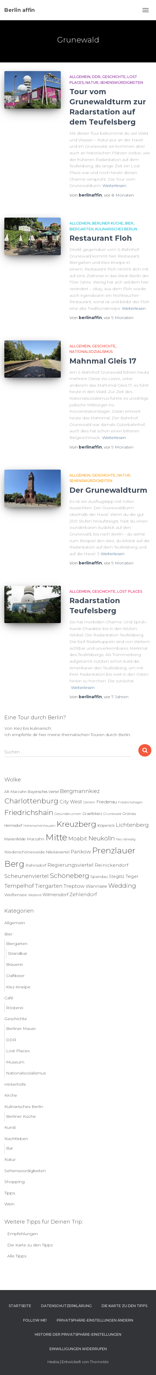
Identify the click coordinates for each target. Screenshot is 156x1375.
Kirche (10, 1095)
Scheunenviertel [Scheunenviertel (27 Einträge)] (26, 876)
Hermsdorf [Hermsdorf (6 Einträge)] (13, 825)
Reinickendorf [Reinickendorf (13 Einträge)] (111, 865)
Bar (9, 1148)
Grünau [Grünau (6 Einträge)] (129, 813)
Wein (9, 1204)
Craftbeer (15, 975)
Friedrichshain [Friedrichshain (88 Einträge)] (28, 812)
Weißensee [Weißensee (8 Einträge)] (15, 894)
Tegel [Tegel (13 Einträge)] (132, 876)
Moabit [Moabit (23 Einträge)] (77, 838)
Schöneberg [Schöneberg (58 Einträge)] (69, 876)
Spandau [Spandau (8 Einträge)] (99, 876)
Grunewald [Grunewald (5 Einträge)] (112, 814)
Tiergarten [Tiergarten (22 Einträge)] (49, 886)
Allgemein (79, 77)
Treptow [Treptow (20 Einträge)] (74, 886)
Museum (15, 1062)
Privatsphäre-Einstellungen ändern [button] (95, 1320)
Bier (129, 223)
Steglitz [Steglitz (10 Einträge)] (116, 876)
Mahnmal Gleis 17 (102, 361)
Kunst (10, 1127)
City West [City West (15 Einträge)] (71, 802)
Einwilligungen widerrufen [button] (78, 1349)
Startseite (20, 1306)
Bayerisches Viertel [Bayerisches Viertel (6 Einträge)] (43, 792)
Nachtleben (16, 1138)
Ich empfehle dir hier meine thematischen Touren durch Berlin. (67, 734)
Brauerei (14, 964)
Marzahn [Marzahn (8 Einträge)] (35, 839)
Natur (91, 82)
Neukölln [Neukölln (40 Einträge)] (101, 838)
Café (8, 997)
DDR (96, 77)
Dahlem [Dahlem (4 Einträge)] (89, 802)
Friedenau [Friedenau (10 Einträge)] (106, 802)
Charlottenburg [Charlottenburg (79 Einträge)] (31, 801)
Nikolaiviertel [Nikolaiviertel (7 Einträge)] (57, 852)
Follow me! (35, 1320)
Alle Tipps (16, 1256)
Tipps (9, 1193)
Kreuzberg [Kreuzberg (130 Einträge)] (76, 824)
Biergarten (81, 229)
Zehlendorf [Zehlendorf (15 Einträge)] (83, 894)
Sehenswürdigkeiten (121, 82)
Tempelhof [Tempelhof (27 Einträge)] (19, 886)
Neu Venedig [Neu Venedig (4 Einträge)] (125, 839)
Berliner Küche (107, 223)
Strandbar (17, 953)
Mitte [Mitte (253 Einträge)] (56, 837)
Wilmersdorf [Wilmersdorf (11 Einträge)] (55, 894)
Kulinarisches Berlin (116, 229)
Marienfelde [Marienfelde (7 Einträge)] (15, 839)
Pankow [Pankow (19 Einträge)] (81, 851)
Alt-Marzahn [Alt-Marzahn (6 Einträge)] (15, 792)
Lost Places (129, 591)
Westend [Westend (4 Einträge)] (34, 895)
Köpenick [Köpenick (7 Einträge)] (106, 825)
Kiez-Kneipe (18, 986)
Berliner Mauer (21, 1028)
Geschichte (114, 77)
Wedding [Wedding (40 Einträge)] (122, 885)
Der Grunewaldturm (108, 490)
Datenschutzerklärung (66, 1306)
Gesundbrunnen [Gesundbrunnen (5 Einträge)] (67, 814)
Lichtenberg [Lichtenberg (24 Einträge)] (132, 825)
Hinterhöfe (15, 1084)
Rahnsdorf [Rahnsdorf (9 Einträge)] (35, 865)
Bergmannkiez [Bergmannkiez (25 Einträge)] (80, 791)
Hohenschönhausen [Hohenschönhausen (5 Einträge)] (39, 826)
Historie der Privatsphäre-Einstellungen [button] (78, 1334)
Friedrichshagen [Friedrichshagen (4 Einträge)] (130, 802)
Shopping (14, 1181)
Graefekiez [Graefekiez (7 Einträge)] (92, 813)
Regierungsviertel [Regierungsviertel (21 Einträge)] (70, 865)
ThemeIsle (99, 1361)
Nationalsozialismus (91, 351)
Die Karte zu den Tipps (30, 1245)
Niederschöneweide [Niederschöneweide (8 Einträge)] (24, 852)
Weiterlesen (114, 185)
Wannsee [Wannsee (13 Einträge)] (96, 886)
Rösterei (14, 1007)
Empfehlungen (22, 1233)
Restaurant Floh (100, 238)
